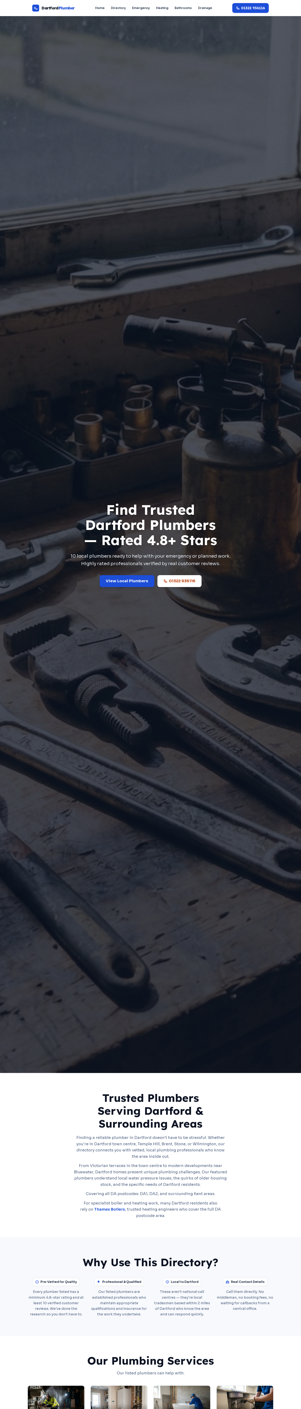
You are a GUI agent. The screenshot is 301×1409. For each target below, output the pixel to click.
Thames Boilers (109, 1209)
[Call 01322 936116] (250, 8)
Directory (118, 8)
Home (100, 8)
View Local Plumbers (127, 581)
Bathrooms (183, 8)
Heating (162, 8)
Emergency (141, 8)
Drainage (205, 8)
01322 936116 (179, 581)
